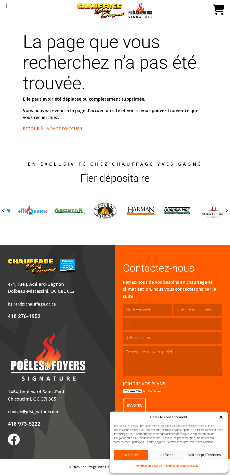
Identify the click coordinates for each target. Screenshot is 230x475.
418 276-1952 (24, 316)
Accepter (131, 454)
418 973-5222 (24, 424)
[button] (221, 417)
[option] (53, 210)
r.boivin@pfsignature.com (35, 411)
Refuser (166, 454)
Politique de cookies (149, 466)
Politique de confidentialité (181, 466)
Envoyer (135, 405)
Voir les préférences (204, 454)
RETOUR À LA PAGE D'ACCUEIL (54, 129)
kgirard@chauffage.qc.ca (33, 304)
